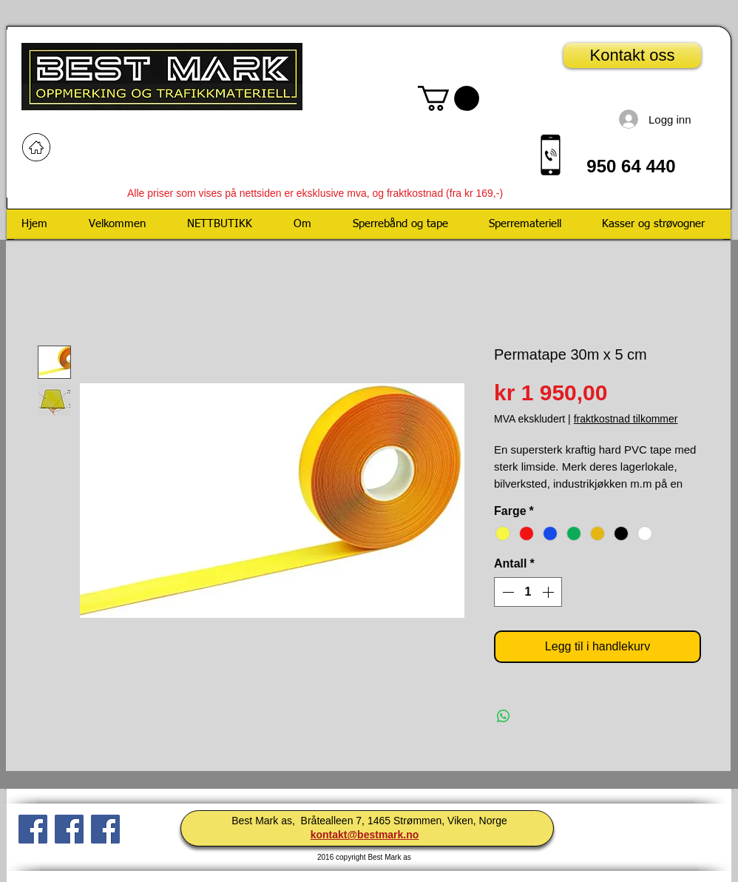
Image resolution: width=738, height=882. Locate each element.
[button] (448, 98)
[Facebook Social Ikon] (32, 829)
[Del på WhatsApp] (503, 716)
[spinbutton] (528, 592)
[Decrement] (506, 592)
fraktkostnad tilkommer (626, 419)
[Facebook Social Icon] (105, 829)
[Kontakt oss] (632, 55)
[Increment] (549, 592)
